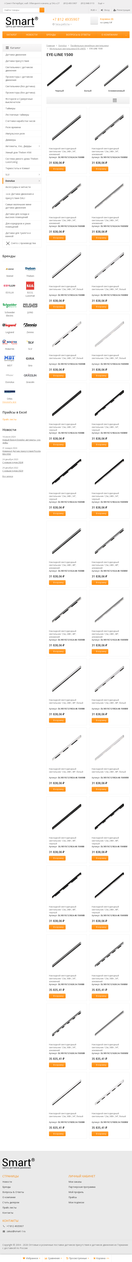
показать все (9, 402)
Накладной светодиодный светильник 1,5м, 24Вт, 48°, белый (66, 701)
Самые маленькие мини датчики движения (18, 206)
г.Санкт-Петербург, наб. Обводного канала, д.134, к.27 (31, 3)
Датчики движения (15, 54)
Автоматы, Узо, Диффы (18, 146)
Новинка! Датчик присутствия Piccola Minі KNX (21, 452)
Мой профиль (76, 1192)
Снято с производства (20, 243)
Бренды (51, 34)
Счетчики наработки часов (20, 120)
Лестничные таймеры (17, 114)
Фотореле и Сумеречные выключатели (19, 100)
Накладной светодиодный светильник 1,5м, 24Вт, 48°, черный (62, 840)
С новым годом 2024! (12, 462)
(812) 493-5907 (70, 3)
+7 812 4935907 (66, 19)
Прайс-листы (9, 419)
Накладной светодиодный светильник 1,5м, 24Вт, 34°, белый (66, 288)
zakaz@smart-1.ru (16, 1231)
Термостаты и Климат (17, 168)
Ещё (101, 3)
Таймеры (10, 108)
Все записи (7, 476)
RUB (94, 10)
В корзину (57, 168)
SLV (7, 174)
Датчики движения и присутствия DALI (19, 196)
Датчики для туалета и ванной (18, 234)
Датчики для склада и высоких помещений (17, 215)
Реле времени (13, 127)
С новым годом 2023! (12, 470)
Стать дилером (10, 1202)
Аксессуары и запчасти (18, 186)
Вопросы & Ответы (78, 34)
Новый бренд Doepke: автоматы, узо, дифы (21, 441)
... (126, 34)
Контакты (7, 1212)
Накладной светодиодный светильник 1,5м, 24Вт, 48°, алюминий (62, 565)
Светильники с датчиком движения (19, 69)
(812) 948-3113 (87, 3)
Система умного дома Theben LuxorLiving (21, 160)
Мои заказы (75, 1181)
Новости (31, 34)
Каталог (12, 34)
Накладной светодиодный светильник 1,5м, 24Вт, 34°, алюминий (62, 151)
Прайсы (72, 1197)
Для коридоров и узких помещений (18, 225)
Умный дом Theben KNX (18, 152)
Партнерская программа (81, 1186)
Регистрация (121, 10)
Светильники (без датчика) (20, 86)
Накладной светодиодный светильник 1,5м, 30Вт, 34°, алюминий (62, 978)
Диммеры (10, 139)
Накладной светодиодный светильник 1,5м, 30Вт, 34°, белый (66, 1115)
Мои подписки (76, 1202)
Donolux (10, 180)
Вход (105, 10)
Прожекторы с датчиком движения (19, 78)
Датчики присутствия (17, 60)
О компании (109, 34)
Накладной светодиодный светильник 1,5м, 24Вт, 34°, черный (62, 427)
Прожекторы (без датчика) (20, 92)
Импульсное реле (15, 133)
